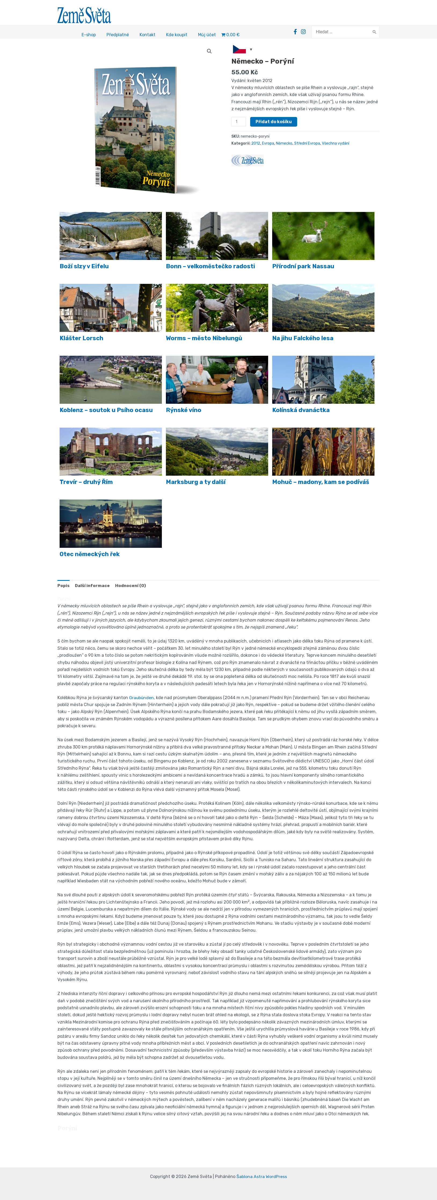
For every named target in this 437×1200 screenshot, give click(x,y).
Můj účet (207, 35)
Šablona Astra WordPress (261, 1176)
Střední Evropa (308, 144)
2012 (255, 144)
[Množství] (238, 122)
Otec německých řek (90, 555)
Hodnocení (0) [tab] (131, 586)
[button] (209, 52)
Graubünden (141, 698)
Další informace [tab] (92, 586)
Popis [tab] (63, 586)
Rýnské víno (183, 410)
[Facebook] (295, 32)
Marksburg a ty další (195, 482)
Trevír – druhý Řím (86, 482)
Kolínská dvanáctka (301, 410)
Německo (284, 144)
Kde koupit (176, 35)
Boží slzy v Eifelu (84, 267)
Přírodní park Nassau (303, 267)
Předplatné (118, 35)
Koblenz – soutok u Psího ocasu (106, 410)
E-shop (89, 35)
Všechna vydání (337, 144)
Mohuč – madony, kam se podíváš (320, 482)
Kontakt (147, 35)
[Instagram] (303, 32)
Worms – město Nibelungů (204, 339)
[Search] (374, 32)
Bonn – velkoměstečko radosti (210, 267)
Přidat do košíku (274, 122)
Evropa (268, 144)
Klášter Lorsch (81, 339)
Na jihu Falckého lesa (302, 339)
